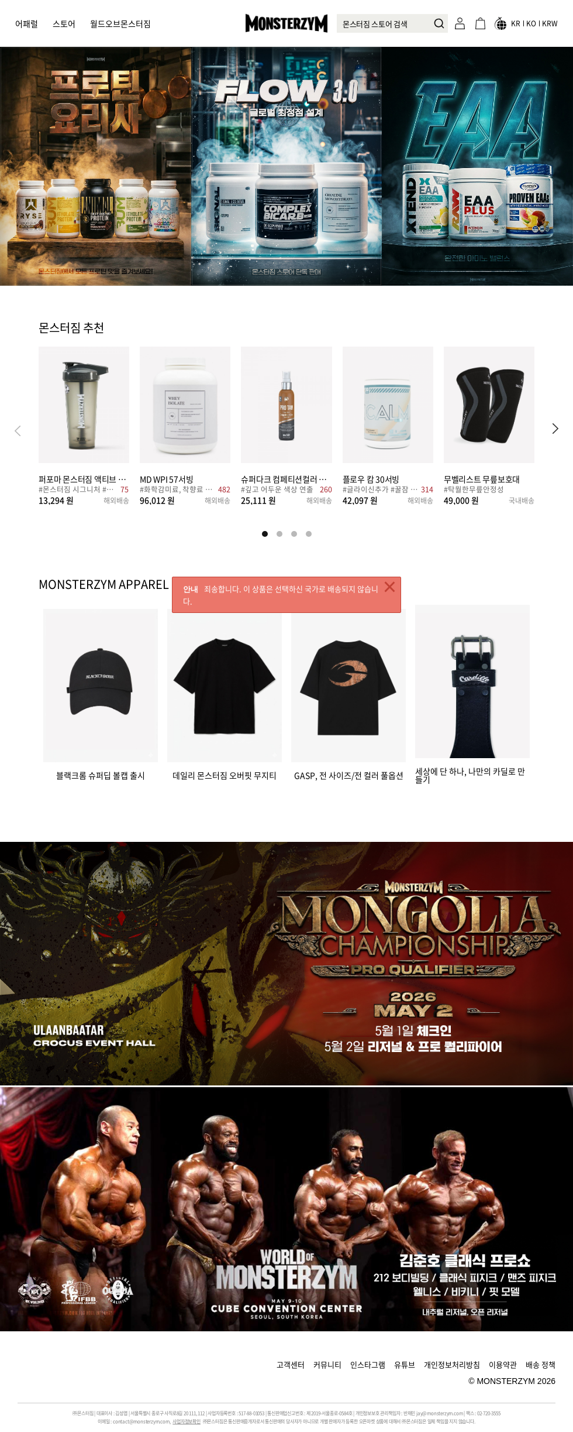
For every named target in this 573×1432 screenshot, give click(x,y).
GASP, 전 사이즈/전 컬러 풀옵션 (348, 774)
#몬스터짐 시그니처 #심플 (78, 490)
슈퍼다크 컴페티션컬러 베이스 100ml (286, 478)
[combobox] (392, 23)
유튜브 (404, 1364)
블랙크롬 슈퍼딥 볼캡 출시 (100, 774)
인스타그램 (367, 1364)
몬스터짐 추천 (71, 328)
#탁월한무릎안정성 (474, 490)
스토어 (64, 23)
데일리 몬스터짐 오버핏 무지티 (224, 774)
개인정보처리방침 (452, 1364)
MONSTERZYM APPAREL (104, 584)
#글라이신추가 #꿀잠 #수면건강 (380, 490)
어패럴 (26, 23)
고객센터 (291, 1364)
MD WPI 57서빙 (166, 478)
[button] (555, 430)
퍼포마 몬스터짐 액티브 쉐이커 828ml (84, 478)
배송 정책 (540, 1364)
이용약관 (503, 1364)
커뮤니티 (327, 1364)
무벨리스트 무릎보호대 (482, 478)
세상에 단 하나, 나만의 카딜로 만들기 (470, 774)
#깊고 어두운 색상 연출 (277, 490)
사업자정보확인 (186, 1421)
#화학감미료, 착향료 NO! (177, 490)
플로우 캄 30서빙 (371, 478)
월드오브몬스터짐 (120, 23)
